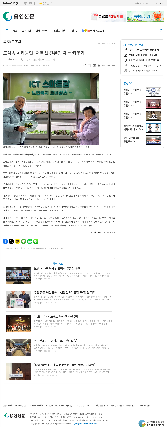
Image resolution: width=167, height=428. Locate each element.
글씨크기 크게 (108, 65)
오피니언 (26, 30)
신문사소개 (7, 406)
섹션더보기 (59, 263)
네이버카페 (29, 241)
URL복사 (84, 65)
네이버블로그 (25, 3)
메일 (94, 65)
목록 (89, 65)
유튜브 (30, 3)
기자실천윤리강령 (101, 406)
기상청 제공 (46, 4)
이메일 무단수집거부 (83, 406)
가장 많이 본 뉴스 (133, 45)
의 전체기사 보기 (102, 232)
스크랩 (103, 65)
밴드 (35, 241)
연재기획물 (41, 30)
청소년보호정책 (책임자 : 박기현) (59, 406)
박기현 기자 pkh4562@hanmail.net (15, 65)
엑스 (11, 241)
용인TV (73, 30)
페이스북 (35, 3)
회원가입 (154, 3)
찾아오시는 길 (20, 406)
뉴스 (15, 30)
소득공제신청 (145, 406)
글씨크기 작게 (113, 65)
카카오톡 (17, 241)
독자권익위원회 (117, 406)
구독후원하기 (131, 406)
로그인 (162, 3)
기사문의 (146, 3)
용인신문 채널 (58, 30)
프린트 (99, 65)
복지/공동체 (111, 43)
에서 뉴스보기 (92, 32)
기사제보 (138, 3)
